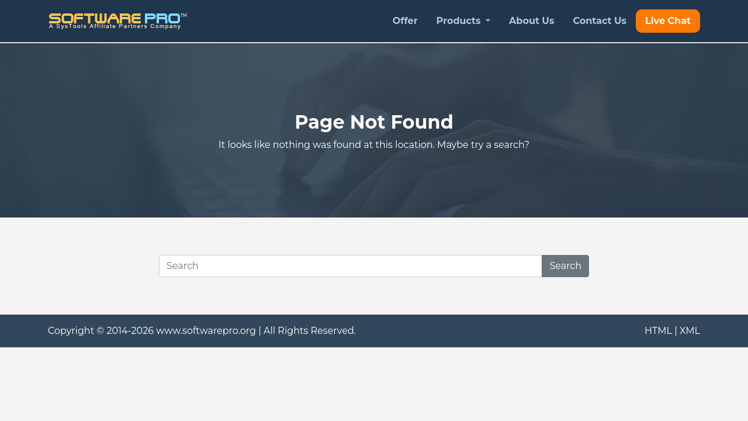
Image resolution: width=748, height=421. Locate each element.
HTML (658, 330)
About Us (531, 20)
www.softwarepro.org (206, 330)
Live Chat (668, 20)
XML (690, 330)
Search (565, 265)
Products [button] (460, 20)
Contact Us (599, 20)
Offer (405, 20)
